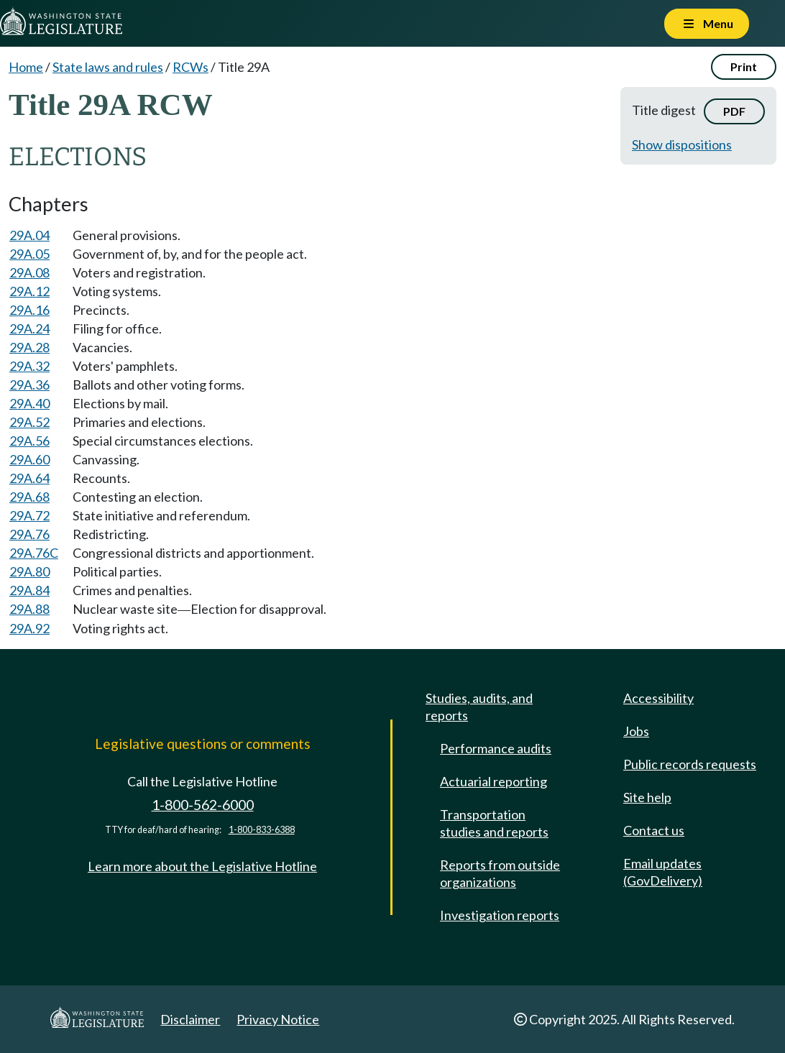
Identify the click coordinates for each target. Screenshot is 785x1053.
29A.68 (29, 497)
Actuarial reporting (493, 781)
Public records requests (689, 764)
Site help (647, 797)
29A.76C (33, 553)
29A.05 (29, 254)
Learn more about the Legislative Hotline (202, 866)
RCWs (190, 67)
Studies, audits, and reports (479, 706)
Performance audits (495, 748)
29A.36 (29, 384)
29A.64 (29, 478)
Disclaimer (190, 1019)
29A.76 (29, 534)
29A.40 (29, 403)
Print (743, 66)
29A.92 (29, 628)
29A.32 (29, 366)
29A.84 (29, 590)
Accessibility (658, 698)
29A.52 (29, 422)
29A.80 (29, 571)
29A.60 (29, 459)
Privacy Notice (278, 1019)
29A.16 (29, 310)
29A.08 (29, 272)
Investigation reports (499, 915)
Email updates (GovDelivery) (662, 871)
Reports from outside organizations (500, 873)
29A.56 (29, 441)
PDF (734, 111)
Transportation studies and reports (494, 823)
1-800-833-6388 (262, 829)
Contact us (653, 830)
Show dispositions (682, 144)
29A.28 (29, 347)
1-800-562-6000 (203, 804)
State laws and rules (107, 67)
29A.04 (29, 235)
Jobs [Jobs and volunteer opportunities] (636, 731)
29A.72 (29, 515)
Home (26, 67)
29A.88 (29, 609)
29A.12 (29, 291)
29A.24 (29, 328)
